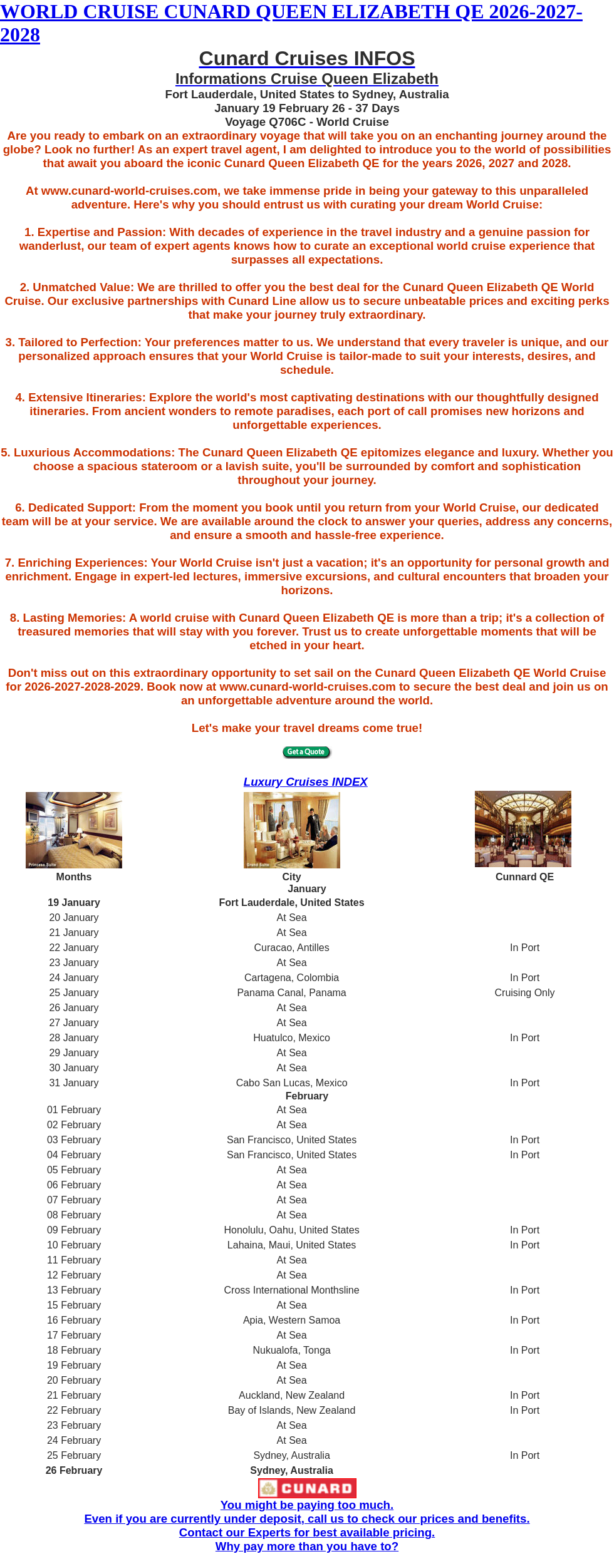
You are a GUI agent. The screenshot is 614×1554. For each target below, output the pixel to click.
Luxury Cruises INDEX (306, 781)
